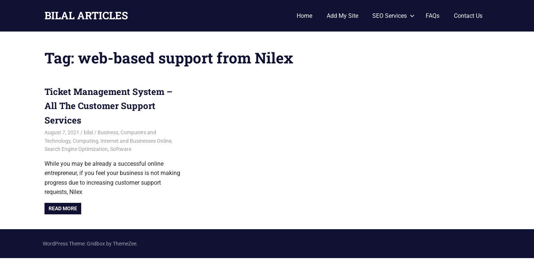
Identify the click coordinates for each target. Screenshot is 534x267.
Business (108, 132)
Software (120, 149)
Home (304, 15)
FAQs (432, 15)
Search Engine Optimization (76, 149)
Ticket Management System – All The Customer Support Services (108, 106)
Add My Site (342, 15)
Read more (63, 208)
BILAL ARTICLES (86, 15)
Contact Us (468, 15)
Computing (85, 141)
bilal (88, 132)
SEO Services (393, 15)
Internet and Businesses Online (135, 141)
